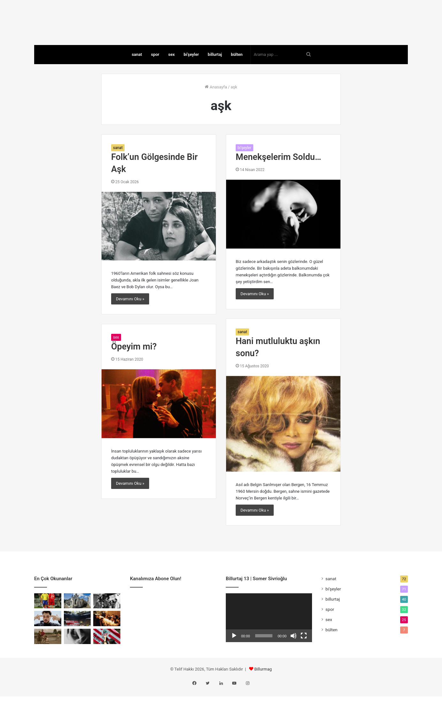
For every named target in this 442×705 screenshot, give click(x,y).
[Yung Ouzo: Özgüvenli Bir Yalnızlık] (47, 633)
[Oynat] (234, 650)
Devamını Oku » (130, 313)
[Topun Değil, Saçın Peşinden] (47, 615)
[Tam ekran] (304, 650)
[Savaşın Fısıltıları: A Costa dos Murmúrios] (47, 650)
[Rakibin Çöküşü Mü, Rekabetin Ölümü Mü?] (77, 633)
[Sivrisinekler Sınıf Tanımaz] (77, 615)
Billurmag (263, 683)
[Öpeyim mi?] (159, 417)
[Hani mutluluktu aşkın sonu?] (283, 438)
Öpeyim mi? (134, 361)
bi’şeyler (191, 68)
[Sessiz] (293, 650)
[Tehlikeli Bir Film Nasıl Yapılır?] (106, 615)
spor (155, 68)
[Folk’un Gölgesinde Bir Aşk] (159, 240)
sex (171, 68)
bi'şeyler (244, 162)
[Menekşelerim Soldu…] (283, 228)
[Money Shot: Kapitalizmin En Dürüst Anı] (77, 650)
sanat (137, 68)
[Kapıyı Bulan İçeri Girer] (106, 633)
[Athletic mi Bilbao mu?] (106, 650)
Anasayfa (216, 101)
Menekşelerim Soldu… (278, 171)
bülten (237, 68)
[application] (269, 631)
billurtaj (215, 68)
